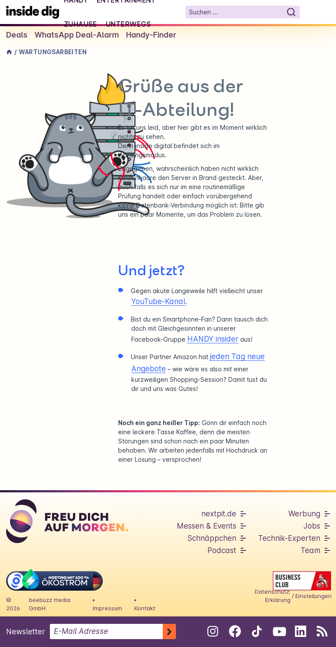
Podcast (221, 550)
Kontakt (144, 608)
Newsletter (25, 631)
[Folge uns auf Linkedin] (300, 631)
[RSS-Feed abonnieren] (322, 631)
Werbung (304, 513)
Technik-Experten (289, 538)
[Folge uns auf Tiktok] (256, 633)
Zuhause (80, 24)
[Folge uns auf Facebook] (234, 631)
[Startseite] (33, 12)
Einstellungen (313, 595)
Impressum (107, 608)
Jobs (312, 526)
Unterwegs (128, 24)
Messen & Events (206, 526)
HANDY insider (212, 339)
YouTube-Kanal (158, 301)
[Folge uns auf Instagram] (212, 631)
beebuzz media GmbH (49, 604)
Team (310, 550)
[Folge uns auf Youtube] (278, 631)
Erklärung (277, 599)
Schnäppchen (211, 538)
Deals (17, 35)
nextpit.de (218, 513)
